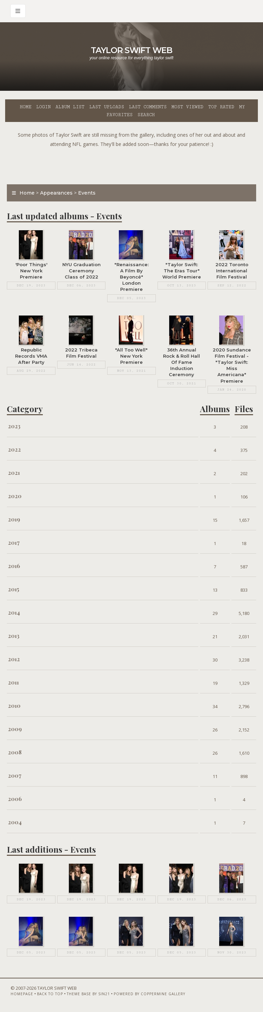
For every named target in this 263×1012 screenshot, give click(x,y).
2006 (15, 798)
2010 (14, 705)
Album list (70, 107)
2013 (14, 635)
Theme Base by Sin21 (88, 993)
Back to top (50, 993)
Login (43, 107)
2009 (15, 728)
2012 (14, 659)
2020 (15, 495)
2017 (14, 542)
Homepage (22, 993)
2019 (14, 519)
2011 (13, 682)
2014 (14, 612)
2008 (15, 752)
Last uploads (106, 107)
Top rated (221, 107)
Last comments (148, 107)
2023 (14, 426)
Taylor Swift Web (131, 50)
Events (87, 193)
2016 (14, 565)
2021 (14, 472)
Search (146, 115)
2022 (14, 449)
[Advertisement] (131, 164)
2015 (13, 589)
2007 (14, 775)
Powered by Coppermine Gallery (149, 993)
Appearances (56, 193)
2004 (15, 822)
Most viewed (187, 107)
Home (26, 107)
